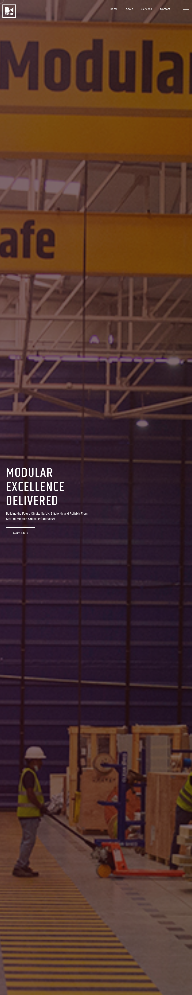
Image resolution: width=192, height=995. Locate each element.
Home (114, 9)
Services (146, 9)
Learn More (20, 533)
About (129, 9)
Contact (165, 9)
